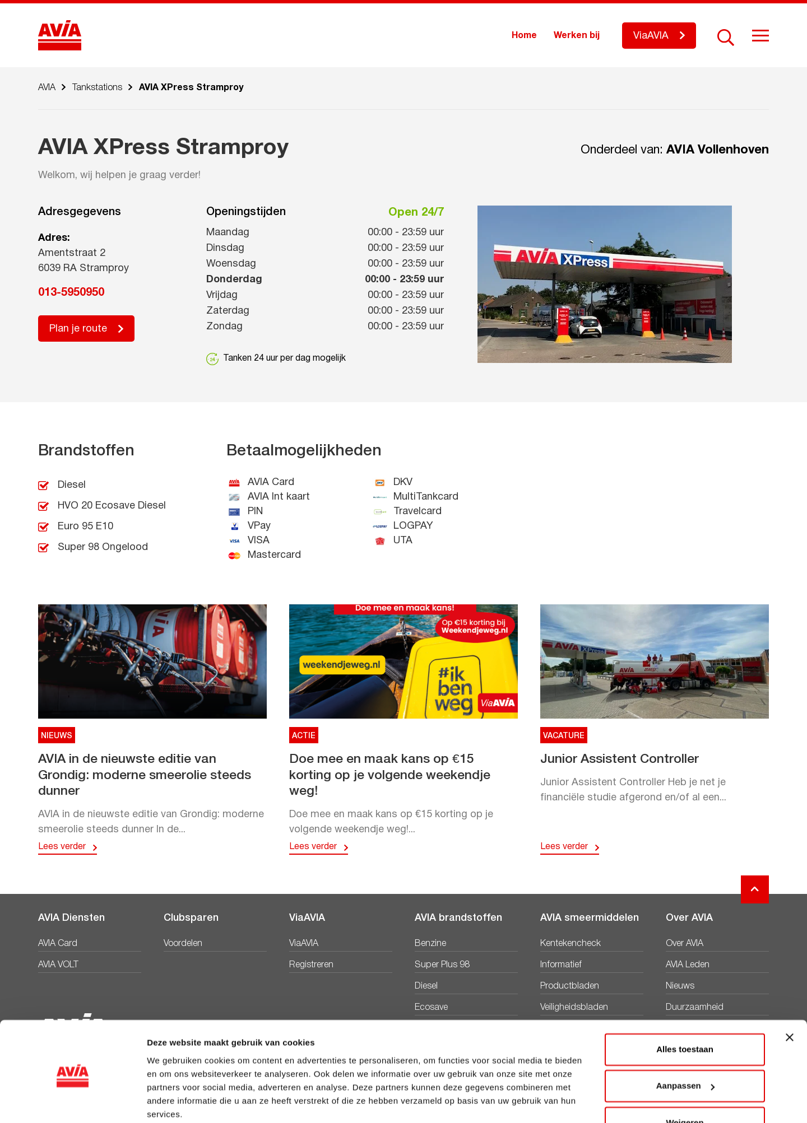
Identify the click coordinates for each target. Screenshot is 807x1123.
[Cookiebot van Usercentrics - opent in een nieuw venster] (73, 1101)
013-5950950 (71, 293)
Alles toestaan (684, 1005)
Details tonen (173, 1101)
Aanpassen (685, 1041)
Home (524, 36)
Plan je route (78, 329)
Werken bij (577, 36)
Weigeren (684, 1078)
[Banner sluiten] (790, 993)
